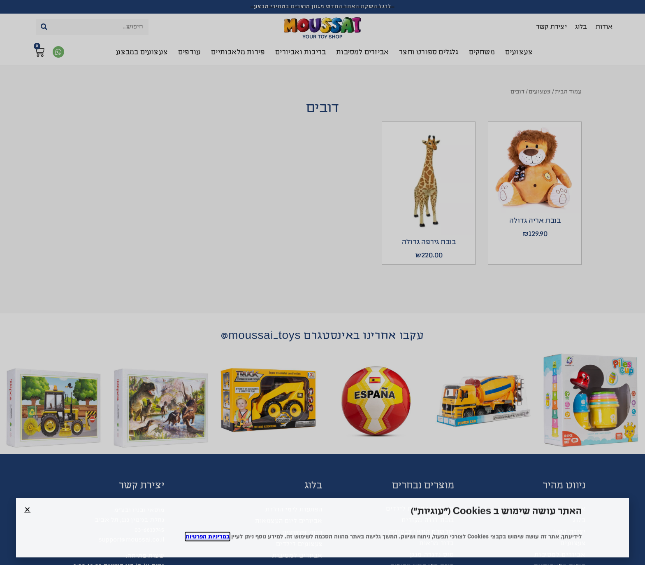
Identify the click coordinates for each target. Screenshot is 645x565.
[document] (322, 282)
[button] (27, 517)
